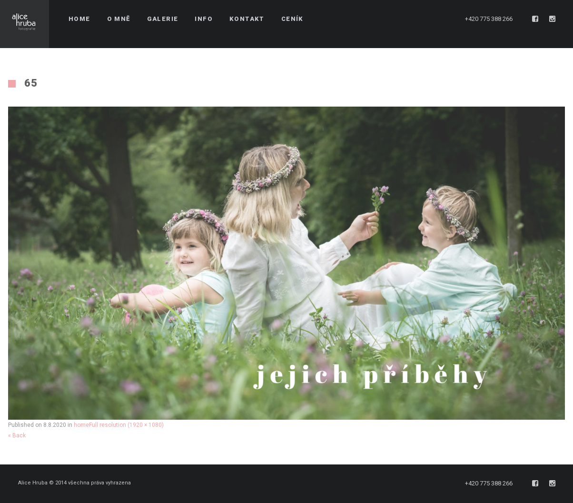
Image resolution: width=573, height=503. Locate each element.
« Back (17, 435)
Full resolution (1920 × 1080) (126, 425)
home (81, 425)
